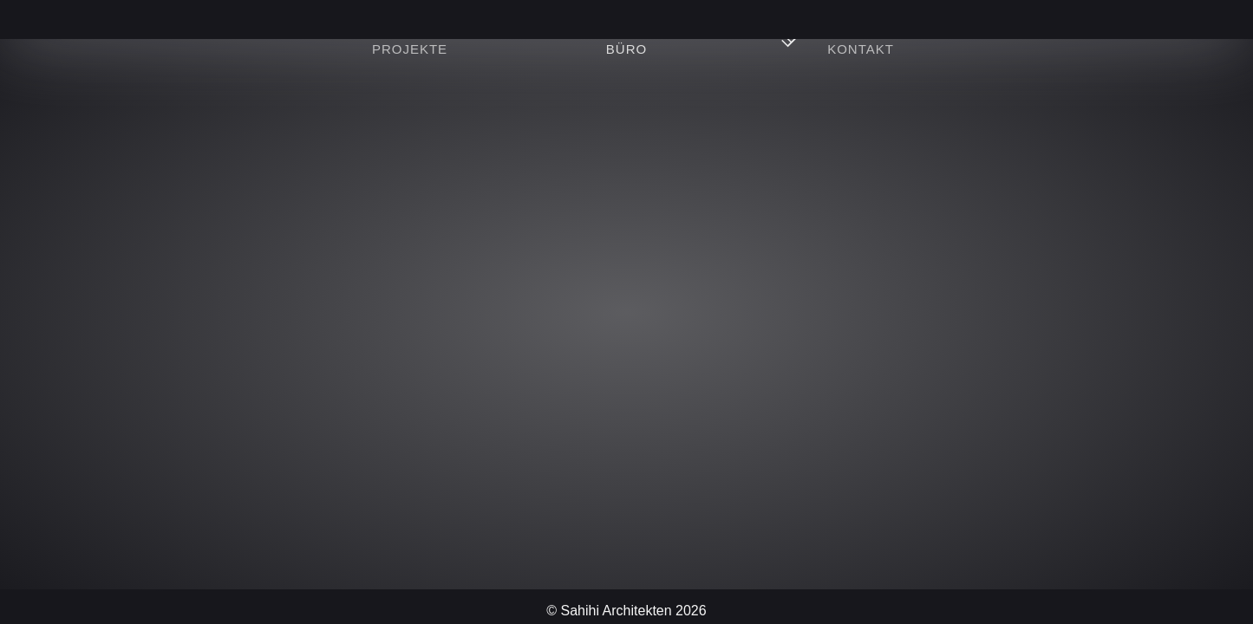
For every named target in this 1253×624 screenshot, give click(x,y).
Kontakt (860, 49)
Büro (626, 49)
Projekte (409, 49)
